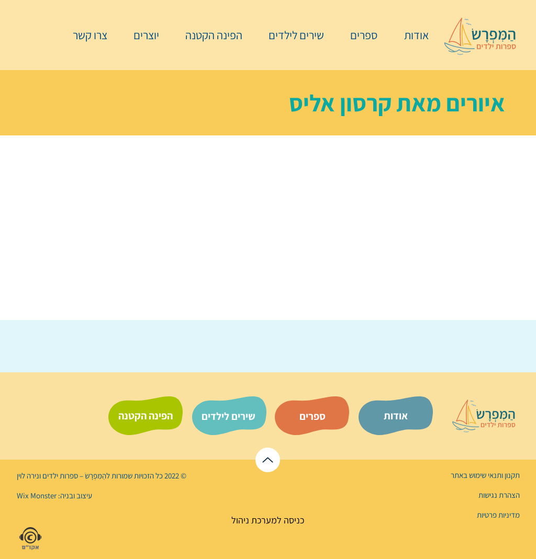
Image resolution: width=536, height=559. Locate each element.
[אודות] (396, 415)
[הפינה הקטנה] (145, 415)
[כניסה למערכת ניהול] (267, 520)
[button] (358, 35)
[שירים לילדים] (228, 416)
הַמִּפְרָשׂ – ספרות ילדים (73, 476)
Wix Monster (37, 495)
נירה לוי (28, 476)
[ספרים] (312, 416)
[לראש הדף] (267, 460)
